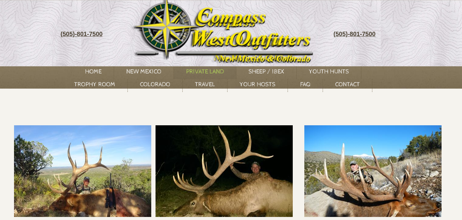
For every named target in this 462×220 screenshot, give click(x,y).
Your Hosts (257, 84)
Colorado (155, 84)
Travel (205, 84)
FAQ (305, 84)
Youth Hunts (329, 71)
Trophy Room (94, 84)
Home (93, 71)
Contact (347, 84)
